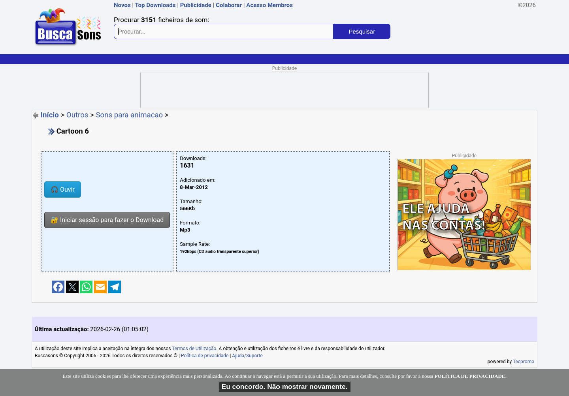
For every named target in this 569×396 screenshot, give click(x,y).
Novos (122, 5)
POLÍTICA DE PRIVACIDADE (470, 376)
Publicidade (195, 5)
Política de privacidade (205, 355)
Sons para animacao (129, 115)
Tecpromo (523, 361)
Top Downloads (155, 5)
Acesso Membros (269, 5)
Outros (77, 115)
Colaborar (229, 5)
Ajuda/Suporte (247, 355)
